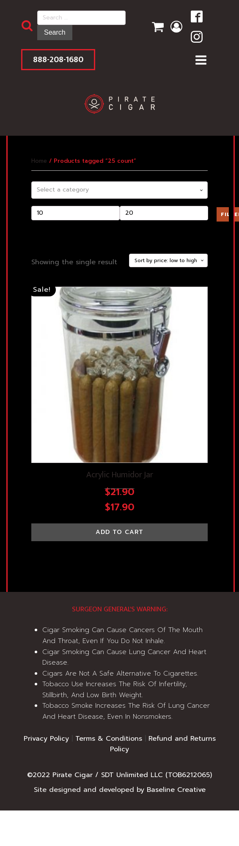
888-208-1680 (58, 59)
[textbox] (120, 189)
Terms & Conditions (108, 739)
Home (39, 161)
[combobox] (119, 189)
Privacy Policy (46, 739)
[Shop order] (168, 260)
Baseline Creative (176, 790)
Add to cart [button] (119, 532)
